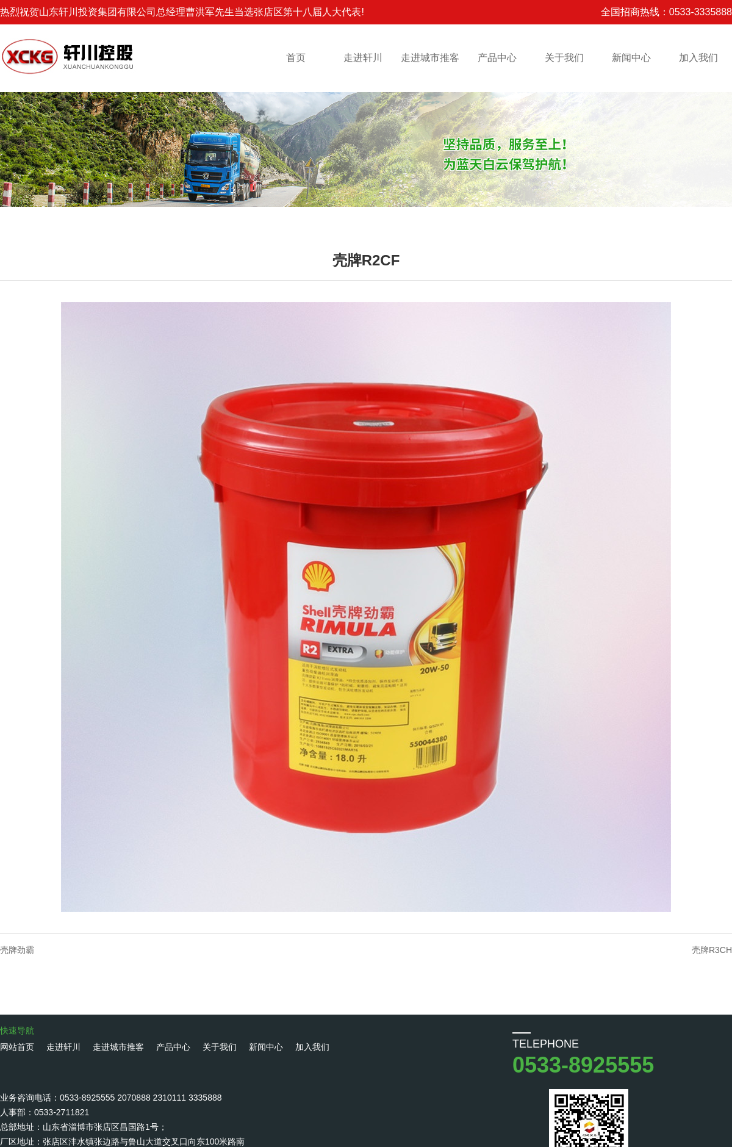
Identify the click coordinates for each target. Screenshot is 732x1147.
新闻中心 (631, 57)
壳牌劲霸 (17, 950)
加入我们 (698, 57)
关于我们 (564, 57)
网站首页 (17, 1047)
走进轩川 (362, 57)
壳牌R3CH (712, 950)
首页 (296, 57)
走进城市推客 (430, 57)
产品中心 (497, 57)
